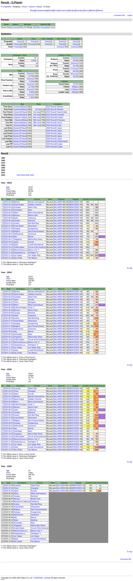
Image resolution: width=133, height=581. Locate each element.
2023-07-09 (8, 226)
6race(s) (30, 79)
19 (2, 250)
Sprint (50, 10)
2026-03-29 (8, 491)
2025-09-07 (8, 428)
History (93, 10)
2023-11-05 (8, 253)
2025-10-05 (8, 434)
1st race (38, 109)
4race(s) (30, 89)
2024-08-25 (8, 329)
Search (32, 7)
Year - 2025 (6, 369)
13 (2, 234)
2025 (28, 175)
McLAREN (58, 202)
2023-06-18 (8, 221)
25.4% (75, 66)
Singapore (18, 239)
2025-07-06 (8, 418)
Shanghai (32, 302)
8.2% (31, 81)
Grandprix (80, 10)
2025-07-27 (8, 420)
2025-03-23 (8, 391)
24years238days (19, 147)
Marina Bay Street (35, 239)
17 (2, 245)
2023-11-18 (8, 255)
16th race (36, 117)
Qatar (16, 245)
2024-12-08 (8, 353)
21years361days (19, 115)
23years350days (19, 123)
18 (2, 247)
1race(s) (74, 47)
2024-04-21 (8, 302)
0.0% (33, 60)
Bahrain (17, 202)
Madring (34, 520)
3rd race (37, 115)
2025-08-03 (8, 423)
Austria (16, 223)
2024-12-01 (8, 350)
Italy (15, 237)
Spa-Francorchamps (36, 231)
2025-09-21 (8, 431)
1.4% (31, 97)
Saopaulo (19, 253)
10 (2, 226)
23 (2, 350)
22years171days (19, 117)
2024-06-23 (8, 315)
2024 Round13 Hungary (55, 120)
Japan (16, 242)
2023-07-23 (8, 229)
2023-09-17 (8, 239)
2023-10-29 (8, 250)
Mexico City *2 (33, 342)
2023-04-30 (8, 210)
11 (2, 229)
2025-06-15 (8, 412)
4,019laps (74, 89)
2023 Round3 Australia (55, 115)
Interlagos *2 (33, 253)
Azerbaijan (18, 210)
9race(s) (30, 73)
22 (2, 258)
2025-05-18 (8, 404)
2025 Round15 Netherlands (57, 141)
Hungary (17, 229)
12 (2, 231)
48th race (36, 123)
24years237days (19, 144)
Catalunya (32, 218)
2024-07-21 (8, 323)
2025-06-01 (8, 410)
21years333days (19, 109)
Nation (99, 10)
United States (19, 247)
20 (2, 253)
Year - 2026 (6, 466)
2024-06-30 (8, 318)
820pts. (75, 87)
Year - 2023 (6, 183)
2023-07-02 (8, 223)
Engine (72, 10)
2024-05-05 (8, 305)
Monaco (17, 215)
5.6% (31, 92)
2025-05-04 (8, 402)
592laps (75, 92)
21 (2, 255)
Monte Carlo (33, 215)
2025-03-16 (8, 388)
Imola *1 (31, 307)
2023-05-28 (8, 215)
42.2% (75, 76)
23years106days (20, 120)
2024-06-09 (8, 313)
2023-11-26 (8, 258)
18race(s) (74, 63)
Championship (41, 10)
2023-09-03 (8, 237)
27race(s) (74, 58)
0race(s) (20, 41)
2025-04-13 (8, 396)
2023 (19, 175)
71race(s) (17, 47)
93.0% (75, 84)
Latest (129, 15)
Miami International (35, 213)
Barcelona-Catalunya (22, 501)
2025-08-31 (8, 426)
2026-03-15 (8, 488)
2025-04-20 (8, 399)
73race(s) (17, 44)
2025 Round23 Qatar (54, 144)
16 (2, 242)
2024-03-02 (8, 291)
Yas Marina (32, 258)
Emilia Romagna (20, 307)
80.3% (75, 71)
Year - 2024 (6, 272)
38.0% (75, 60)
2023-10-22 (8, 247)
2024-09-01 (8, 331)
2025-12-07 (8, 450)
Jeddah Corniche (34, 205)
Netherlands (18, 234)
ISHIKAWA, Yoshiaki (42, 578)
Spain (16, 218)
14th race (36, 125)
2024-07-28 (8, 326)
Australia (15, 27)
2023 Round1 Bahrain (54, 107)
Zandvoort (32, 234)
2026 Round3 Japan (54, 128)
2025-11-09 (8, 442)
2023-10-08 (8, 245)
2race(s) (60, 47)
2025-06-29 (8, 415)
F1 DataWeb (6, 7)
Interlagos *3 (33, 345)
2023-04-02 (8, 207)
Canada (17, 221)
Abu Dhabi (18, 258)
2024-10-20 (8, 339)
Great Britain (19, 226)
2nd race (36, 112)
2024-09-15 (8, 334)
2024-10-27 (8, 342)
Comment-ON (119, 15)
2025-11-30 (8, 447)
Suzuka (31, 242)
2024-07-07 (8, 321)
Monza (30, 237)
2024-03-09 (8, 294)
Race (33, 10)
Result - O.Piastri (11, 2)
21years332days (19, 107)
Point (8, 189)
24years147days (19, 141)
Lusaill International (35, 245)
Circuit (87, 10)
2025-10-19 (8, 436)
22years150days (19, 125)
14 (2, 237)
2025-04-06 (8, 394)
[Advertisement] (66, 569)
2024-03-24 (8, 297)
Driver (24, 7)
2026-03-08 (8, 485)
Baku (30, 210)
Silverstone (32, 226)
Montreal (31, 221)
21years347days (19, 112)
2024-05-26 (8, 310)
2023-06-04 (8, 218)
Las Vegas (18, 255)
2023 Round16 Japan (54, 117)
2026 (32, 175)
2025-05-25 (8, 407)
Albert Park (32, 207)
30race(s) (74, 74)
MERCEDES (74, 202)
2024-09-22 (8, 337)
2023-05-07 (8, 213)
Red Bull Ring (33, 223)
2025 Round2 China (54, 123)
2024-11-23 (8, 347)
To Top (129, 268)
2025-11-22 (8, 444)
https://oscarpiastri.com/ (45, 27)
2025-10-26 (8, 439)
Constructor (64, 10)
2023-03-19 (8, 205)
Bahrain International (36, 202)
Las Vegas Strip (34, 255)
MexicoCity (20, 250)
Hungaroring (33, 229)
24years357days (19, 128)
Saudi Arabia (19, 205)
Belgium (17, 231)
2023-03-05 (8, 202)
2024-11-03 (8, 345)
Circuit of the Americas (37, 247)
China (16, 302)
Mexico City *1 (33, 250)
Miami (16, 213)
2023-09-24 (8, 242)
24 (2, 353)
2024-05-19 (8, 307)
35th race (36, 120)
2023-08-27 (8, 234)
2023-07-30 (8, 231)
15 (2, 239)
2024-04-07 (8, 299)
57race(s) (74, 68)
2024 (23, 175)
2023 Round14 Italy (53, 125)
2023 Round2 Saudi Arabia (56, 112)
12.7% (30, 76)
